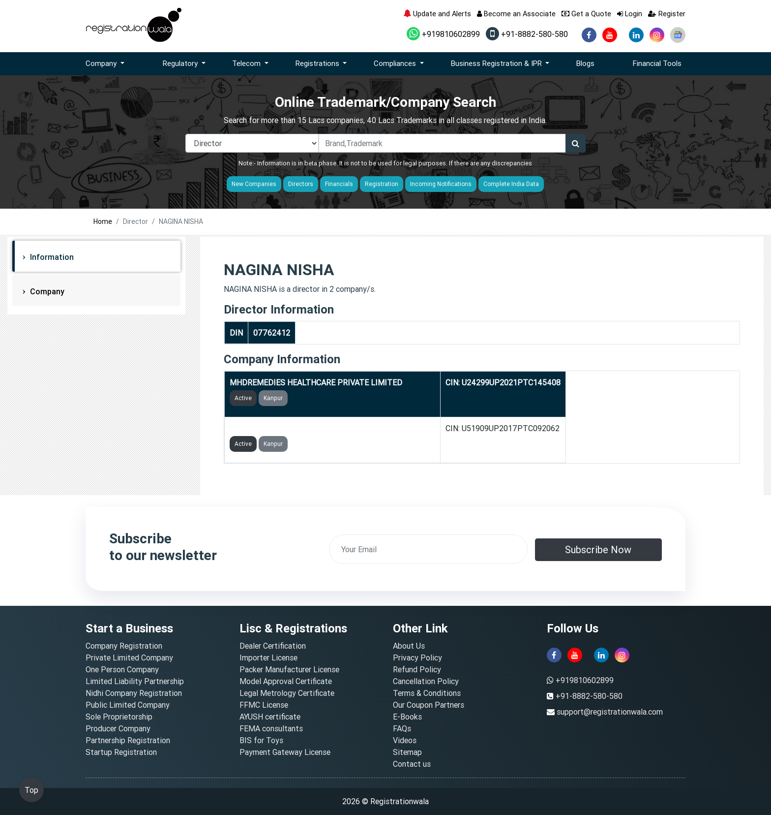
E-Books (407, 716)
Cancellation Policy (426, 681)
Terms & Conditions (427, 693)
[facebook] (589, 35)
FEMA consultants (271, 728)
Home (102, 221)
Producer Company (118, 728)
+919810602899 (443, 34)
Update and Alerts (437, 13)
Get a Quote (586, 13)
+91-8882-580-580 (527, 34)
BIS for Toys (261, 740)
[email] (428, 549)
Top (31, 790)
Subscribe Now (598, 549)
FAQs (402, 728)
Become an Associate (516, 13)
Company (46, 291)
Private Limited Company (129, 657)
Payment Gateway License (284, 752)
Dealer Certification (272, 646)
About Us (409, 646)
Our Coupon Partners (428, 705)
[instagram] (657, 35)
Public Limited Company (128, 705)
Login (629, 13)
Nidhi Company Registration (134, 693)
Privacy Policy (417, 657)
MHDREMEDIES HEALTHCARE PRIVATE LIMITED (316, 382)
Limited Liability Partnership (135, 681)
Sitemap (407, 752)
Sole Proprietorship (119, 716)
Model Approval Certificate (285, 681)
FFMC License (263, 705)
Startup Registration (121, 752)
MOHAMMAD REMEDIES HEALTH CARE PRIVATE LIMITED (332, 428)
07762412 (271, 333)
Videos (404, 740)
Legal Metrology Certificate (286, 693)
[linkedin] (636, 35)
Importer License (268, 657)
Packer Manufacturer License (289, 669)
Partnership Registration (128, 740)
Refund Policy (417, 669)
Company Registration (124, 646)
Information (51, 257)
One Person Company (122, 669)
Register (666, 13)
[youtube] (609, 35)
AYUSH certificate (269, 716)
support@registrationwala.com (610, 712)
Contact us (412, 764)
